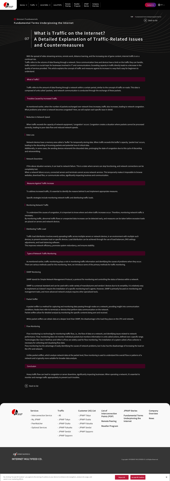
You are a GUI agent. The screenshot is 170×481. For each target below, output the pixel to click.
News (151, 418)
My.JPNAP (36, 419)
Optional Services (39, 427)
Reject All (122, 478)
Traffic (32, 5)
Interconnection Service (42, 415)
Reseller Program (77, 5)
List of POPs (58, 5)
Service (22, 5)
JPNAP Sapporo (65, 435)
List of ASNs (44, 5)
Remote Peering (68, 5)
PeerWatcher (37, 423)
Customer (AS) (87, 410)
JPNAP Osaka (64, 423)
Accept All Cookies (138, 478)
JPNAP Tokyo (64, 419)
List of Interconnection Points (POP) (109, 413)
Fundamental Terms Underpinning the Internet (133, 418)
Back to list (152, 20)
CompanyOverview (153, 412)
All (60, 415)
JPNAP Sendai (65, 431)
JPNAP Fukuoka (65, 427)
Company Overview (95, 5)
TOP (132, 17)
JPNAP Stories (86, 5)
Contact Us (150, 5)
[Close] (166, 477)
